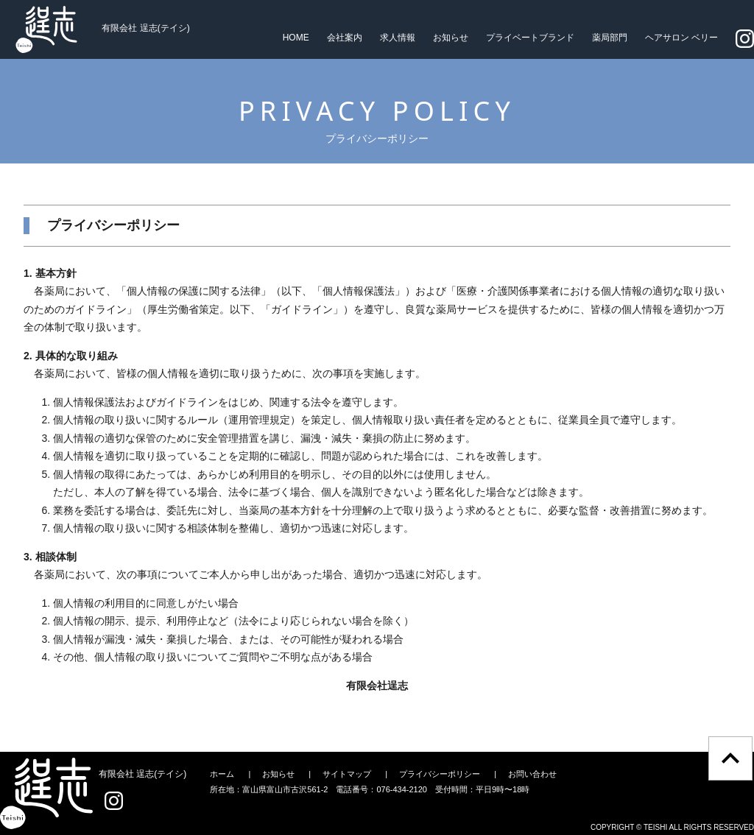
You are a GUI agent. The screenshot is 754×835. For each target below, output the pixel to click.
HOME (296, 37)
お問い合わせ (532, 773)
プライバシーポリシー (439, 773)
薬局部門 (609, 37)
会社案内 (344, 37)
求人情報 (397, 37)
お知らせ (450, 37)
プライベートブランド (530, 37)
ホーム (222, 773)
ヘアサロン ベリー (681, 37)
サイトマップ (347, 773)
